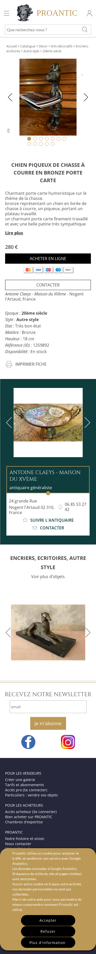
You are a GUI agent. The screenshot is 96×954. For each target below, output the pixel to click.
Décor (43, 46)
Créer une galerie (20, 779)
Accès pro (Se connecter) (26, 789)
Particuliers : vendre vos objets (31, 795)
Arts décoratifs (61, 46)
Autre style (31, 51)
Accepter (48, 920)
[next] (86, 422)
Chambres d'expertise (24, 821)
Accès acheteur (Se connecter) (31, 811)
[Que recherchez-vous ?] (85, 29)
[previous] (10, 422)
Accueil (11, 46)
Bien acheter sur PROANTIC (28, 816)
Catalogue (27, 46)
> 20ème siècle (50, 51)
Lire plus (14, 232)
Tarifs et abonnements (24, 784)
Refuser (48, 931)
